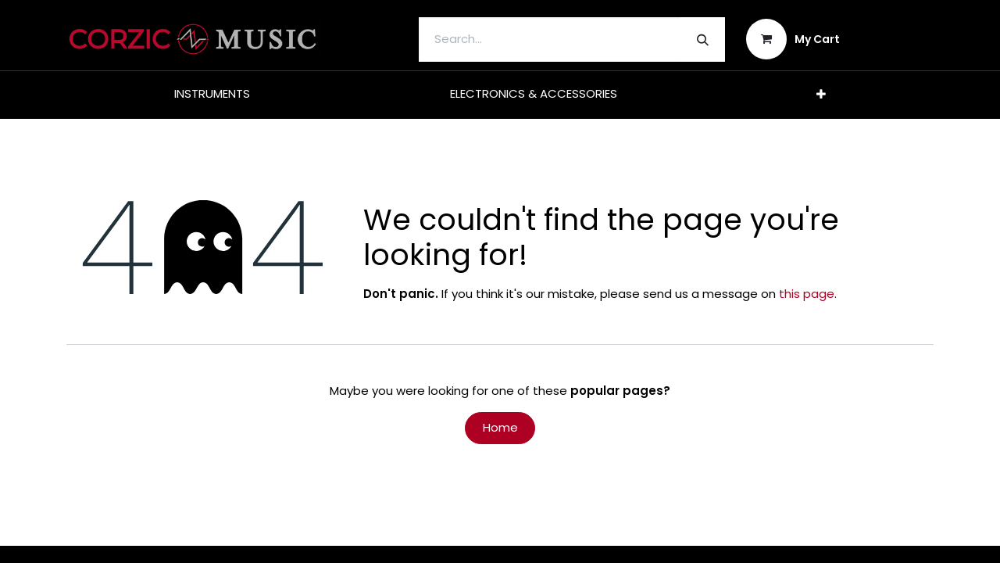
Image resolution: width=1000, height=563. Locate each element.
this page (806, 293)
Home (500, 427)
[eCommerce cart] (793, 39)
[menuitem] (212, 94)
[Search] (702, 39)
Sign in (897, 38)
